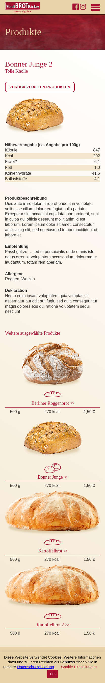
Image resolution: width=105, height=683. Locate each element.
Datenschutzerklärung (35, 667)
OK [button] (52, 674)
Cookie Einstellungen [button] (79, 667)
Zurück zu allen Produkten (40, 87)
